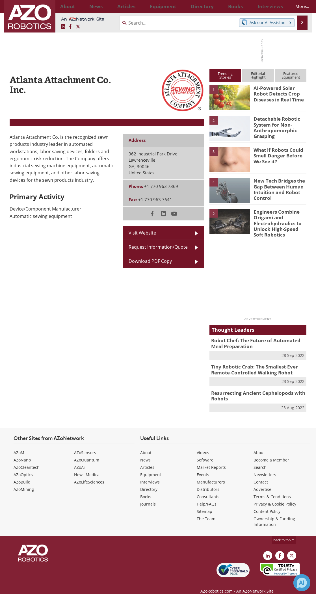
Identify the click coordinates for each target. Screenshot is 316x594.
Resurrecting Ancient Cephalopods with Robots (253, 389)
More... (297, 6)
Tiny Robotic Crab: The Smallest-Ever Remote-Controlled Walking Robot (250, 364)
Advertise (262, 482)
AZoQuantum (86, 452)
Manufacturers (211, 474)
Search (260, 460)
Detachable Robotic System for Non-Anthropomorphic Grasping (275, 126)
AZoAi (79, 460)
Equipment (150, 467)
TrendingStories (225, 75)
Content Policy (267, 504)
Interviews (150, 474)
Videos (203, 445)
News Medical (87, 467)
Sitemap (204, 504)
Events (203, 467)
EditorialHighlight (258, 75)
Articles (147, 460)
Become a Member (271, 452)
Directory (148, 482)
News (145, 452)
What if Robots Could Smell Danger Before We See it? (279, 155)
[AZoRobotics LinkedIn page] (63, 27)
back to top (284, 532)
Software (205, 452)
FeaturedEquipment (291, 75)
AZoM (19, 445)
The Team (206, 511)
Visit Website (142, 233)
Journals (148, 496)
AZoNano (22, 452)
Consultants (208, 489)
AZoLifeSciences (89, 474)
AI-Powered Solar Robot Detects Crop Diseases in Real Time (280, 93)
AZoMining (24, 482)
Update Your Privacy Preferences (52, 586)
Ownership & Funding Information (274, 514)
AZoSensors (85, 445)
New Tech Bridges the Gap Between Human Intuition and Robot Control (277, 188)
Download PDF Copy (150, 261)
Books (145, 489)
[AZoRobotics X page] (78, 27)
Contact (261, 474)
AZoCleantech (27, 460)
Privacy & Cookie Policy (275, 496)
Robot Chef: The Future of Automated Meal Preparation (257, 339)
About (145, 445)
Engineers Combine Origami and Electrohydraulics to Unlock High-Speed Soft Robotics (278, 222)
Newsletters (265, 467)
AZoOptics (23, 467)
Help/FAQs (207, 496)
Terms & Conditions (272, 489)
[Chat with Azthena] (301, 582)
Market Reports (211, 460)
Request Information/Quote (158, 247)
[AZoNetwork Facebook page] (70, 27)
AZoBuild (22, 474)
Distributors (208, 482)
